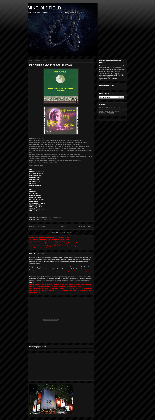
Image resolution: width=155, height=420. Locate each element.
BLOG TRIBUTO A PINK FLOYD (110, 108)
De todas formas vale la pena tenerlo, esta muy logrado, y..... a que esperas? (54, 154)
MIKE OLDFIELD (44, 8)
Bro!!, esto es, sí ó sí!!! (36, 138)
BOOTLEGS (48, 219)
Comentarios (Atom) (65, 232)
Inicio (63, 227)
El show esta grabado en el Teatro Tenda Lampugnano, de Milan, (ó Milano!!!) (55, 160)
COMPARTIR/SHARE (36, 166)
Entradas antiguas (85, 227)
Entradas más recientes (38, 227)
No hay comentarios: (55, 217)
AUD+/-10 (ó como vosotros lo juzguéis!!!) (43, 162)
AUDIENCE (39, 219)
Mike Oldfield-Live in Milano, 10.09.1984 (51, 64)
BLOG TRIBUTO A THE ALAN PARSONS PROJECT (109, 112)
